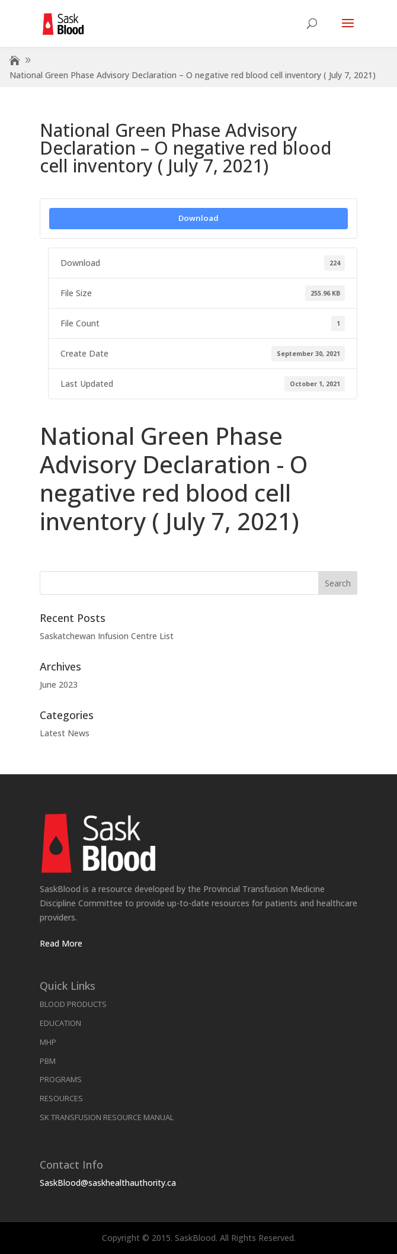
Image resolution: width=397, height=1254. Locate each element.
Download (198, 218)
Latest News (64, 733)
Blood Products (73, 1004)
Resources (61, 1098)
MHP (48, 1042)
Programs (61, 1079)
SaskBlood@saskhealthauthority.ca (108, 1182)
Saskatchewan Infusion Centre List (107, 636)
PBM (48, 1061)
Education (60, 1023)
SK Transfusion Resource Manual (107, 1117)
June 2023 (59, 684)
